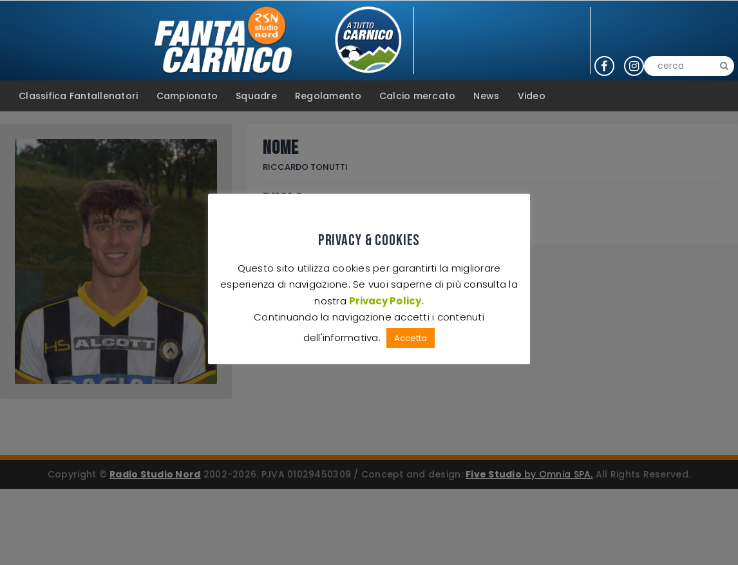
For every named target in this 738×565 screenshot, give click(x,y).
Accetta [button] (410, 338)
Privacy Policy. (386, 301)
